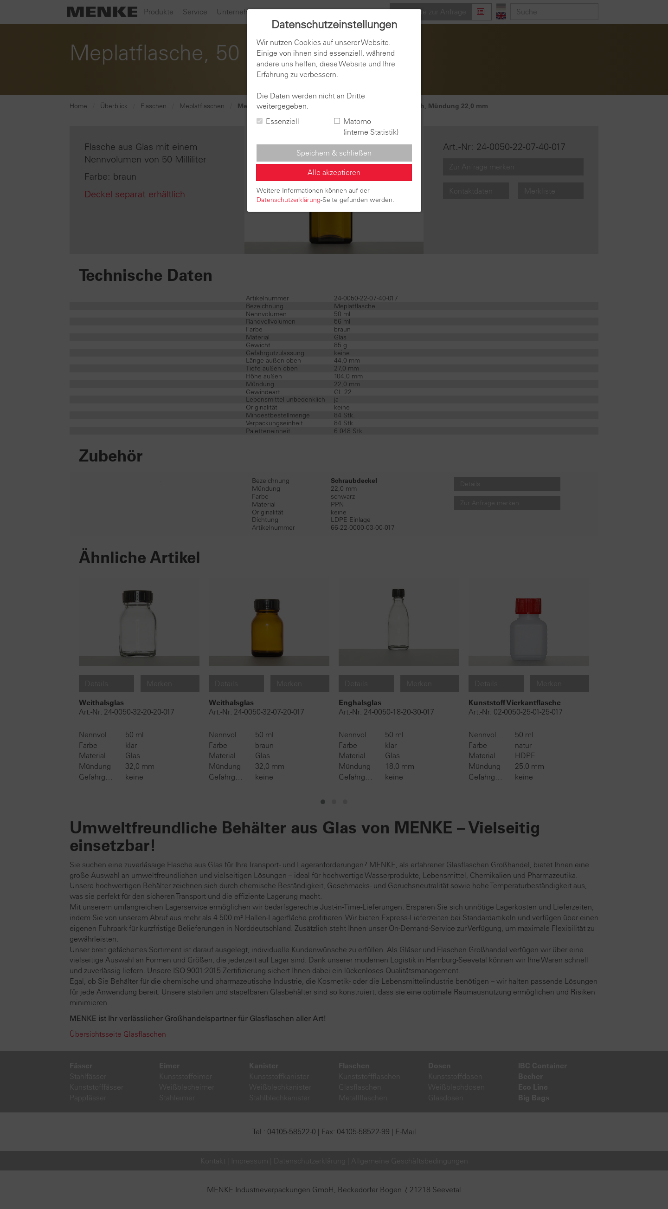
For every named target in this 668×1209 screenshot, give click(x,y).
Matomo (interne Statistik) (366, 126)
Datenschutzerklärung (289, 199)
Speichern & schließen (334, 152)
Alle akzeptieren (334, 172)
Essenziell (278, 121)
